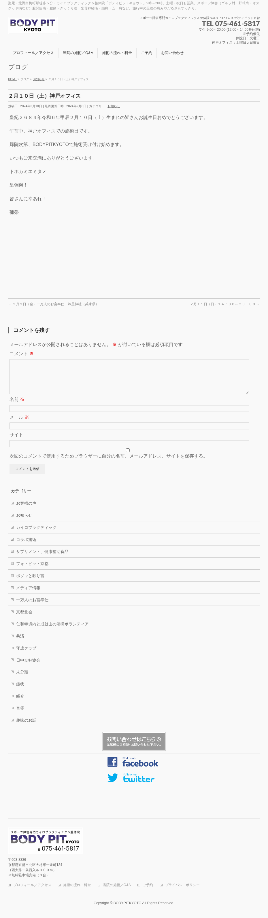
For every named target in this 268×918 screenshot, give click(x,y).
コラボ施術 (26, 546)
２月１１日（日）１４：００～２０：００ (225, 304)
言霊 (20, 715)
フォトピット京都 (32, 570)
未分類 (22, 679)
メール (19, 424)
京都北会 (24, 619)
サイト (16, 441)
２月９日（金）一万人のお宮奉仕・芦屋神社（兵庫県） (53, 304)
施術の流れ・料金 (77, 885)
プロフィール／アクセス (32, 885)
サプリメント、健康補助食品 (42, 558)
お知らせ (113, 106)
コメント (22, 353)
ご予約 (148, 885)
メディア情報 (28, 594)
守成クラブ (26, 655)
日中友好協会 (28, 667)
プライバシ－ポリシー (182, 885)
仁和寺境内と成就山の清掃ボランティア (52, 631)
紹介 (20, 703)
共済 (20, 643)
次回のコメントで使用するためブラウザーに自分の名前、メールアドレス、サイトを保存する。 (109, 462)
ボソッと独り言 (30, 582)
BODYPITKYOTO (127, 903)
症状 (20, 691)
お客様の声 (26, 510)
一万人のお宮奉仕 (32, 606)
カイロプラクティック (36, 534)
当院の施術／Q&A (117, 885)
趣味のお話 (26, 727)
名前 (17, 406)
